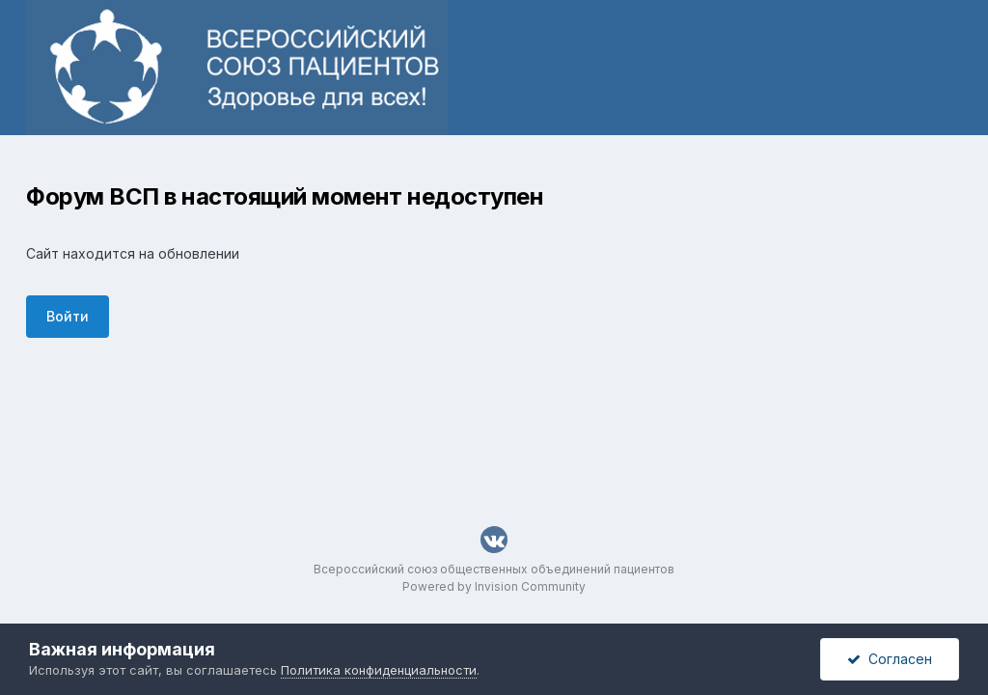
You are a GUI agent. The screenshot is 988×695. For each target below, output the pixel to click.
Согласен (889, 659)
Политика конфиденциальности (379, 670)
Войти (67, 316)
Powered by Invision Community (494, 586)
